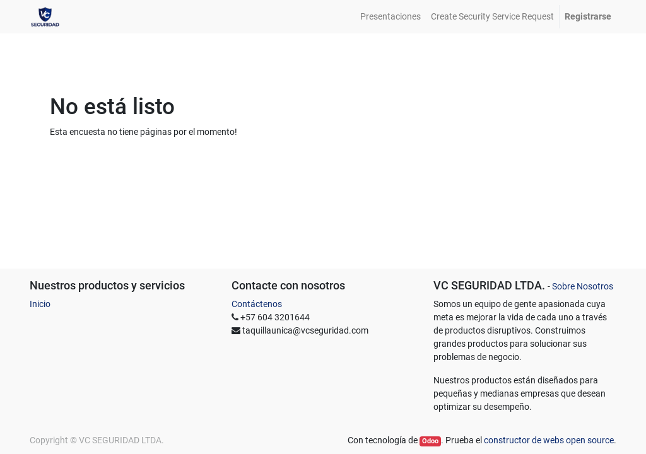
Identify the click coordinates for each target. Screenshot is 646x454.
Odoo (430, 441)
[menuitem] (390, 16)
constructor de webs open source (549, 440)
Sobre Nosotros (582, 286)
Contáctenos (257, 304)
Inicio (40, 304)
